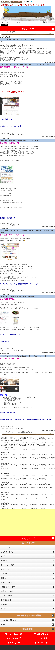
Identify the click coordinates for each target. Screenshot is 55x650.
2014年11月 (28, 444)
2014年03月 (33, 446)
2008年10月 (25, 494)
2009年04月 (24, 487)
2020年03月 (24, 437)
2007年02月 (43, 508)
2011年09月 (33, 465)
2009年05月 (14, 487)
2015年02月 (18, 444)
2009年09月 (33, 484)
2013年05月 (5, 449)
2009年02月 (43, 487)
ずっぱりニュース (27, 29)
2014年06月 (5, 446)
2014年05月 (14, 446)
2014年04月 (24, 446)
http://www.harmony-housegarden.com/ (11, 57)
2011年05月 (14, 468)
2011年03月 (34, 468)
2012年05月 (14, 458)
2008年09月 (35, 494)
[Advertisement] (27, 522)
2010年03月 (33, 479)
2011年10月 (24, 465)
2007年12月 (5, 505)
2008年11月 (15, 494)
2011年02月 (43, 468)
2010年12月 (5, 475)
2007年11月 (15, 505)
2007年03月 (34, 508)
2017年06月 (5, 439)
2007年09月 (34, 505)
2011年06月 (5, 468)
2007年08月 (44, 505)
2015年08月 (43, 442)
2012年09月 (33, 454)
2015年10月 (24, 442)
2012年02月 (43, 458)
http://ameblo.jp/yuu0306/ (7, 60)
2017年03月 (33, 439)
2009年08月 (43, 484)
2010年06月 (5, 479)
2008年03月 (34, 498)
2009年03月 (33, 487)
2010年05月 (14, 479)
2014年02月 (43, 446)
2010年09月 (33, 475)
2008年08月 (44, 494)
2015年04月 (9, 444)
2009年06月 (5, 487)
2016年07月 (18, 440)
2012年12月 (5, 454)
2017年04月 (24, 439)
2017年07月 (43, 437)
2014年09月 (46, 444)
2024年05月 (5, 437)
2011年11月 (14, 465)
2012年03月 (33, 458)
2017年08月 (33, 437)
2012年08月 (43, 454)
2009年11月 (14, 484)
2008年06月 (5, 498)
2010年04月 (24, 479)
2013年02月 (24, 449)
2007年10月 (24, 505)
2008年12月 (5, 494)
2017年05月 (14, 439)
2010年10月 (24, 475)
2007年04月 (24, 508)
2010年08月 (43, 475)
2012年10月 (24, 454)
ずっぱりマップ (27, 538)
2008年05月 (14, 498)
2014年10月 (37, 444)
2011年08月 (43, 465)
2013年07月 (9, 447)
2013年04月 (14, 449)
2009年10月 (24, 484)
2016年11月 (9, 440)
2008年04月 (24, 498)
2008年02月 (44, 498)
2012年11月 (14, 454)
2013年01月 (33, 449)
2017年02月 (43, 439)
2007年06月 (5, 508)
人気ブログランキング (6, 133)
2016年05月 (5, 442)
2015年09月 (33, 442)
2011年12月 (5, 465)
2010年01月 (43, 479)
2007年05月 (14, 508)
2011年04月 (24, 468)
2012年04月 (24, 458)
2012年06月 (5, 458)
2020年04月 (14, 437)
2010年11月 (14, 475)
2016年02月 (14, 442)
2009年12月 (5, 484)
